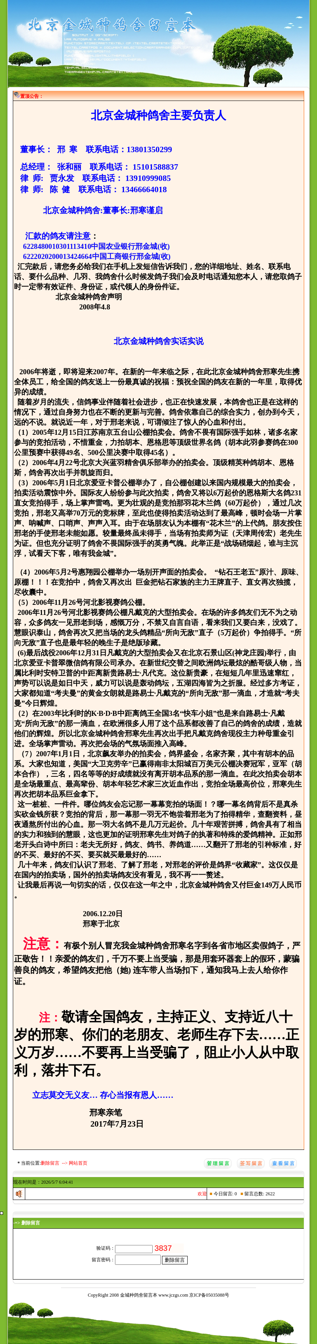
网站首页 (78, 1163)
